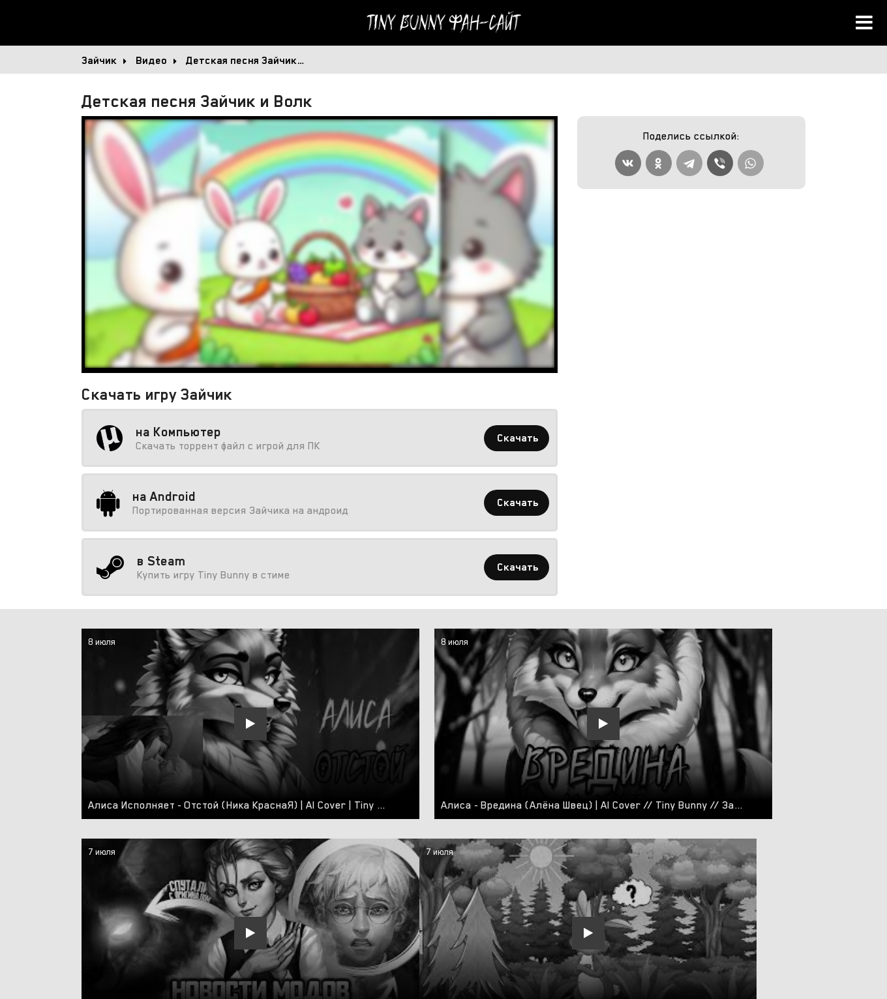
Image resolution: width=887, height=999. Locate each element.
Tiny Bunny (443, 23)
